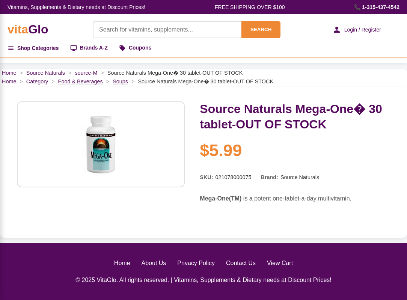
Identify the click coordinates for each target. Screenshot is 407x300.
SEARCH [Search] (260, 29)
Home (9, 73)
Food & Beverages (80, 81)
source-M (86, 73)
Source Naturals (45, 73)
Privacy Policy (196, 263)
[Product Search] (166, 29)
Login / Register (356, 29)
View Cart (280, 263)
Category (37, 81)
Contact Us (241, 263)
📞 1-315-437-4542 (376, 7)
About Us (154, 263)
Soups (120, 81)
